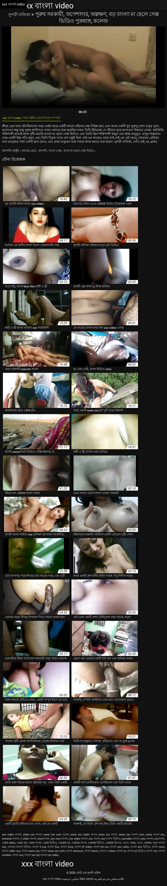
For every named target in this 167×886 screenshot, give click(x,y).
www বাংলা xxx (155, 836)
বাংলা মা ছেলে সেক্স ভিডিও (84, 153)
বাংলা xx (121, 853)
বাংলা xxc (151, 853)
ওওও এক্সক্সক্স (144, 844)
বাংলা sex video (119, 849)
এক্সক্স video (8, 844)
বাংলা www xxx (31, 853)
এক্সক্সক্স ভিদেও (113, 844)
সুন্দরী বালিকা (20, 14)
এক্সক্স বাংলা (34, 844)
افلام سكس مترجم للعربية (109, 880)
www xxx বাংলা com (131, 836)
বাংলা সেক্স (58, 153)
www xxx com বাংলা (56, 836)
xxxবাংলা (159, 840)
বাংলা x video (107, 853)
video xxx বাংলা (32, 836)
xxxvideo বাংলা (130, 840)
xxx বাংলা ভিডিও (110, 840)
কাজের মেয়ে (30, 153)
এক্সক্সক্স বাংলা (79, 844)
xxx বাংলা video (52, 880)
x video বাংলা (28, 840)
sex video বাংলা (11, 836)
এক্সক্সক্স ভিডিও (96, 844)
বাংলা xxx (17, 857)
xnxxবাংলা (43, 840)
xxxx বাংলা (147, 840)
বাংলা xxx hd (32, 857)
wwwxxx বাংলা (10, 840)
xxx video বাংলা (78, 840)
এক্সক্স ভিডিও (50, 844)
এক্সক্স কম (22, 844)
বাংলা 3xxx (67, 849)
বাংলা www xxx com (53, 853)
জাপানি (44, 153)
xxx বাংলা (94, 840)
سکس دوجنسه (70, 880)
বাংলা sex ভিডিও (140, 849)
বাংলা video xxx (11, 853)
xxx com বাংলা (59, 840)
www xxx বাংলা (107, 836)
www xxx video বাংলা (83, 836)
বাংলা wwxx (91, 853)
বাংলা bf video (83, 849)
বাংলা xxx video (49, 857)
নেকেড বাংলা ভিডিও (19, 849)
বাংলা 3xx (53, 849)
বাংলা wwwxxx (74, 853)
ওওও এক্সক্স (129, 844)
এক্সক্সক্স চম (64, 844)
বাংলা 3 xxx (39, 849)
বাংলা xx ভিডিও (136, 853)
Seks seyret (86, 880)
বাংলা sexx (158, 849)
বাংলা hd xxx (101, 849)
